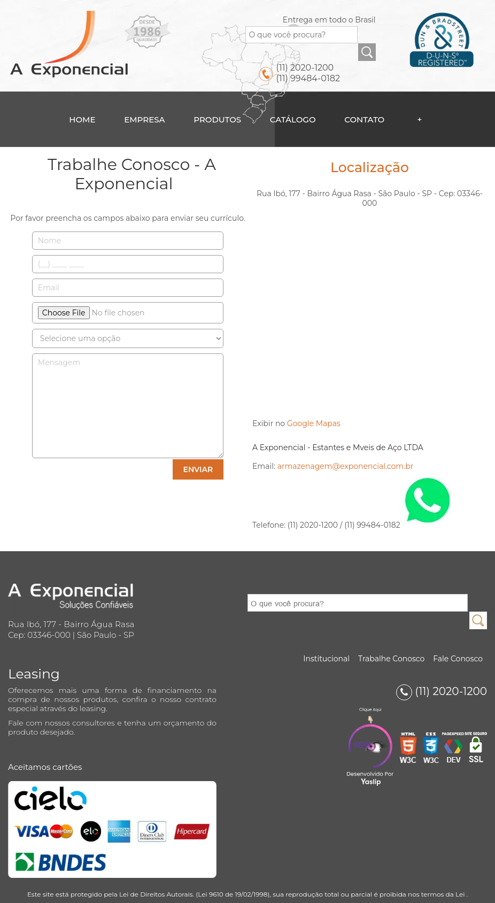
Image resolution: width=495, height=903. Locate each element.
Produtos (217, 119)
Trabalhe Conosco (391, 658)
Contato (364, 119)
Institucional (326, 658)
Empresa (144, 119)
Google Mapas (314, 423)
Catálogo (293, 119)
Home (82, 119)
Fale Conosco (458, 658)
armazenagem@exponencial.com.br (345, 466)
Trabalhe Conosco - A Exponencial (132, 174)
